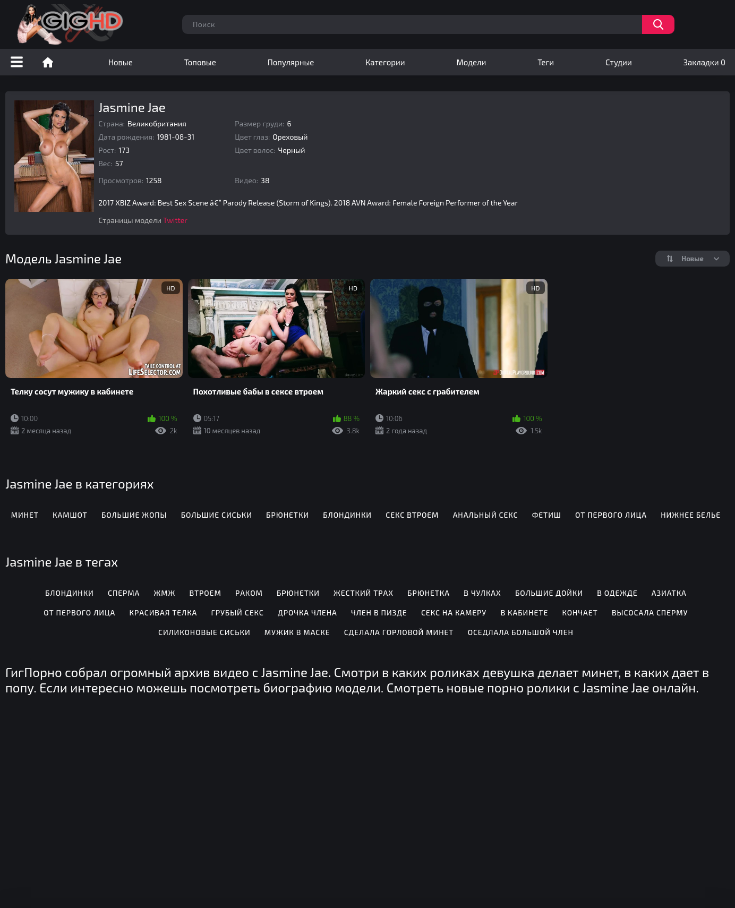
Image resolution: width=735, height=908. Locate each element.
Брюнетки (287, 514)
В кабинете (524, 612)
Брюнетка (428, 592)
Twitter (175, 220)
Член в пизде (379, 612)
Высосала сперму (650, 612)
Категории (385, 62)
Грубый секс (237, 612)
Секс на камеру (453, 612)
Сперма (124, 592)
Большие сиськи (216, 514)
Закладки (704, 62)
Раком (249, 592)
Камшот (70, 514)
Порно (48, 62)
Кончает (579, 612)
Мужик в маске (297, 632)
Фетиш (546, 514)
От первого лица (611, 514)
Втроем (205, 592)
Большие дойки (549, 592)
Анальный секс (485, 514)
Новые (120, 62)
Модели (471, 62)
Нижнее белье (691, 514)
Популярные (291, 62)
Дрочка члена (307, 612)
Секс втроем (412, 514)
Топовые (200, 62)
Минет (25, 514)
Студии (618, 62)
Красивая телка (163, 612)
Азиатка (669, 592)
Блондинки (347, 514)
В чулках (482, 592)
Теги (545, 62)
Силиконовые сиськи (204, 632)
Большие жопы (134, 514)
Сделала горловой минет (399, 632)
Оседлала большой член (521, 632)
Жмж (165, 592)
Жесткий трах (364, 592)
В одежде (617, 592)
